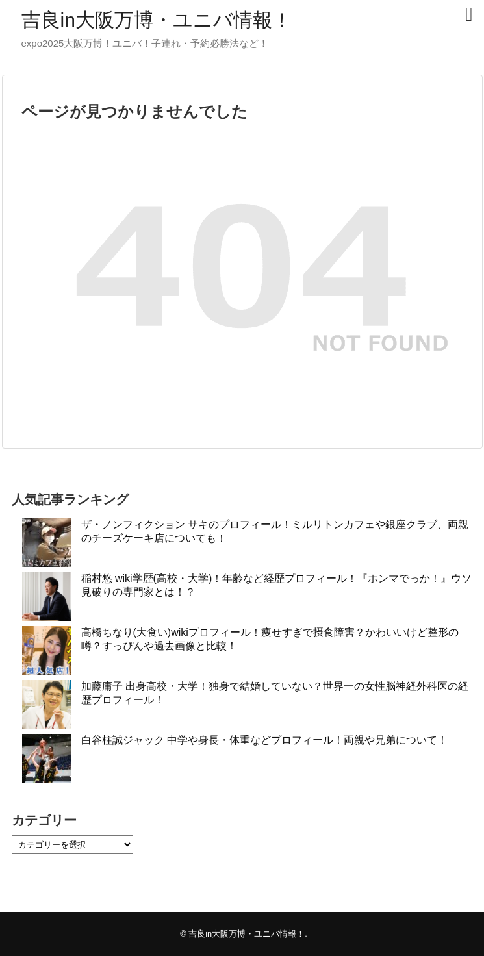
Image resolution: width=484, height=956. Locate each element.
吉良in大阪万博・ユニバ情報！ (156, 20)
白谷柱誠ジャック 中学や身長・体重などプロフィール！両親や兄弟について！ (264, 740)
